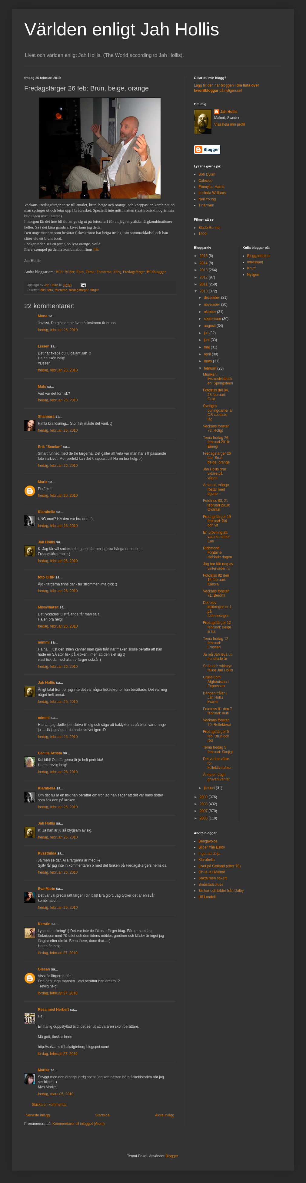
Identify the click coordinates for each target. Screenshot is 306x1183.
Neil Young (207, 199)
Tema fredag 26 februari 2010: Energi (216, 442)
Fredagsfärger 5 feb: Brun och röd (216, 736)
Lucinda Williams (212, 193)
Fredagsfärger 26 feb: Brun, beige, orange (217, 457)
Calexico (205, 181)
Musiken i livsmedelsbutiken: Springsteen (218, 378)
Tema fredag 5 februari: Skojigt (218, 749)
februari (210, 368)
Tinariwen (206, 205)
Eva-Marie (46, 889)
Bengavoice (208, 841)
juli (206, 333)
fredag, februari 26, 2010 (58, 330)
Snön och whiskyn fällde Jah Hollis (218, 668)
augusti (210, 326)
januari (210, 788)
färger (94, 290)
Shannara (46, 416)
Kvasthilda (47, 853)
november (212, 304)
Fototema (103, 271)
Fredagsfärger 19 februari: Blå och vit (217, 521)
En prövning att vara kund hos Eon (216, 536)
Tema (90, 271)
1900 (202, 234)
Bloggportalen (258, 256)
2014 (204, 263)
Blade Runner (209, 228)
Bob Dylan (206, 174)
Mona (42, 316)
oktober (210, 312)
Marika (43, 1070)
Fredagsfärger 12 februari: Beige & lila (217, 627)
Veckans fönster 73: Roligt (216, 428)
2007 (204, 811)
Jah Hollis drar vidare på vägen (214, 473)
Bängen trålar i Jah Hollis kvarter (215, 697)
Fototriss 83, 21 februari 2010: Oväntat (216, 505)
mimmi (44, 642)
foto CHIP (46, 577)
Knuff (251, 268)
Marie (42, 482)
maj (207, 347)
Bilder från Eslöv (211, 847)
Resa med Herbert (53, 1009)
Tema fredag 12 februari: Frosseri (215, 643)
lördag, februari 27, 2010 (58, 953)
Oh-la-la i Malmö (211, 872)
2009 (204, 797)
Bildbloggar (156, 271)
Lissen (43, 346)
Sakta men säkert (212, 878)
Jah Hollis (46, 542)
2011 (204, 284)
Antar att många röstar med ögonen (216, 489)
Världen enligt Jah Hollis (121, 29)
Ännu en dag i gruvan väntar (216, 777)
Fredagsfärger (134, 271)
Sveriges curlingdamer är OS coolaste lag (218, 412)
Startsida (102, 1115)
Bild (59, 271)
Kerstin (44, 924)
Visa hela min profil (229, 124)
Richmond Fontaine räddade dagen (217, 552)
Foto (80, 271)
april (208, 354)
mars (208, 361)
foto (50, 290)
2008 (204, 804)
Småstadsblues (210, 884)
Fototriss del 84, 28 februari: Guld (216, 394)
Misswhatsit (48, 607)
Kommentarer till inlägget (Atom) (78, 1124)
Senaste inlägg (38, 1115)
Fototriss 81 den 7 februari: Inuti (217, 711)
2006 (204, 818)
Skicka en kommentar (49, 1104)
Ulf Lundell (207, 897)
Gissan (44, 969)
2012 (204, 277)
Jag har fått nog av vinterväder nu (218, 566)
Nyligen (253, 274)
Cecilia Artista (50, 753)
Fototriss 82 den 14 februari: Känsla (216, 579)
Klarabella (46, 512)
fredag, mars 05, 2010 (55, 1094)
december (212, 297)
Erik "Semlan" (50, 447)
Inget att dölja (209, 854)
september (213, 319)
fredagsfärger (78, 290)
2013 (204, 270)
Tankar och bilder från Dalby (221, 890)
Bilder (69, 271)
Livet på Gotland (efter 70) (219, 866)
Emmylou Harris (211, 187)
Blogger (171, 1156)
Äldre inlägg (164, 1115)
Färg (117, 271)
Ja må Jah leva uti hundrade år (217, 656)
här (96, 249)
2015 (204, 256)
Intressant (255, 262)
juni (207, 340)
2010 (204, 291)
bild (43, 290)
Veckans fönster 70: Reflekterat (217, 722)
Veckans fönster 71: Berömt (216, 593)
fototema (61, 290)
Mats (42, 386)
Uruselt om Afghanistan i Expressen (215, 681)
